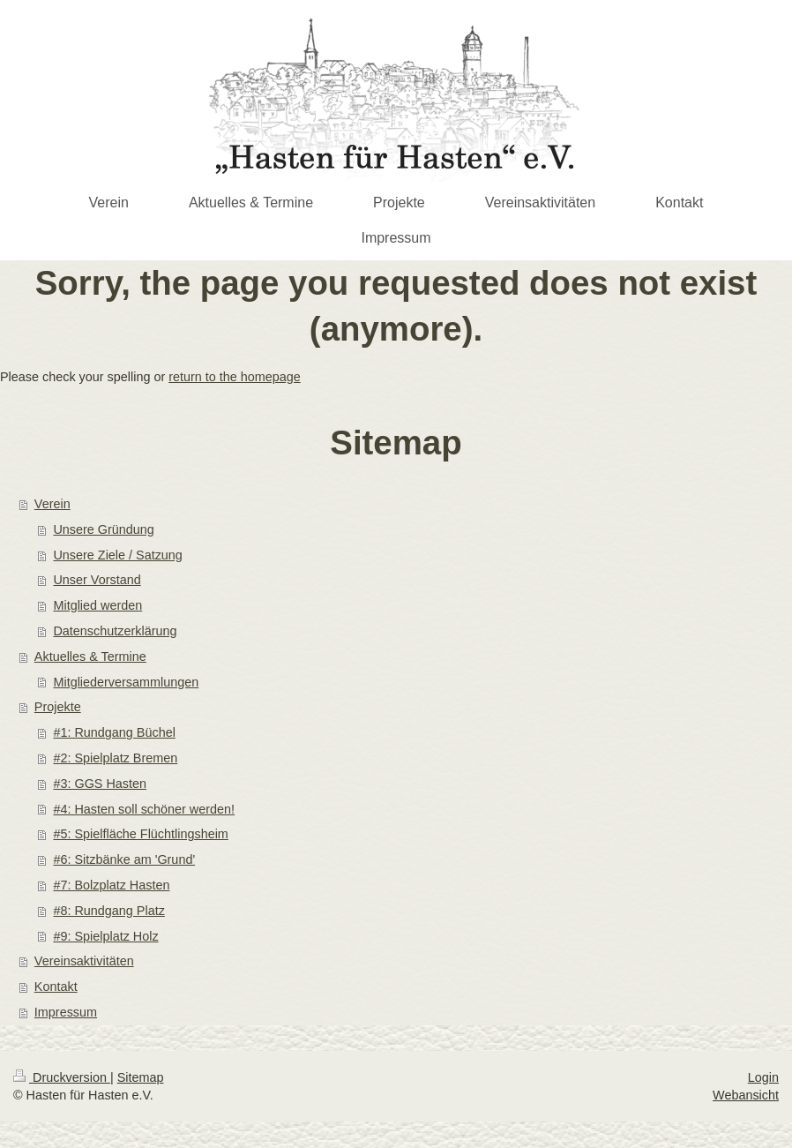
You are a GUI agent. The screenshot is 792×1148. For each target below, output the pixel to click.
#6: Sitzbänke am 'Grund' (124, 859)
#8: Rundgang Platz (108, 911)
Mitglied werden (97, 605)
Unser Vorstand (96, 580)
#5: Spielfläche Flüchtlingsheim (140, 834)
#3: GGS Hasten (99, 784)
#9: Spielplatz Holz (105, 936)
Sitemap (140, 1077)
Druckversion (61, 1077)
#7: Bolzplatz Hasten (111, 885)
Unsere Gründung (103, 529)
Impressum (65, 1012)
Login (763, 1077)
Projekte (57, 707)
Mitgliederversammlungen (125, 682)
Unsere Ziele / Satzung (117, 555)
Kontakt (56, 986)
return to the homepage (234, 377)
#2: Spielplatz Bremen (115, 758)
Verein (52, 504)
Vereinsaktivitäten (84, 961)
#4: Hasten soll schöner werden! (144, 809)
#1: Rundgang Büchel (114, 732)
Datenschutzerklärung (114, 631)
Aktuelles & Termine (90, 656)
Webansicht (746, 1095)
